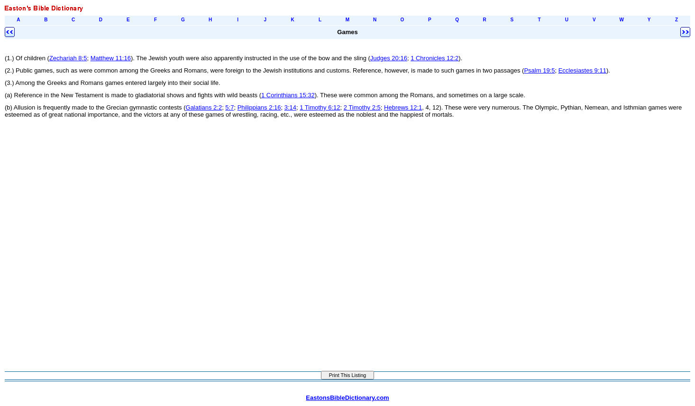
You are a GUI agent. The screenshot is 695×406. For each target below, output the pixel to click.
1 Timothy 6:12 (320, 107)
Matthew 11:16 (111, 58)
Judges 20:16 (388, 58)
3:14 (290, 107)
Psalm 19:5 (539, 70)
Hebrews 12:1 (403, 107)
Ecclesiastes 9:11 (582, 70)
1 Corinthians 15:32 (288, 95)
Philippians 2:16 (259, 107)
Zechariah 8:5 (68, 58)
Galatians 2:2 (204, 107)
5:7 (229, 107)
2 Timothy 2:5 (362, 107)
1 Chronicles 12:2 (434, 58)
